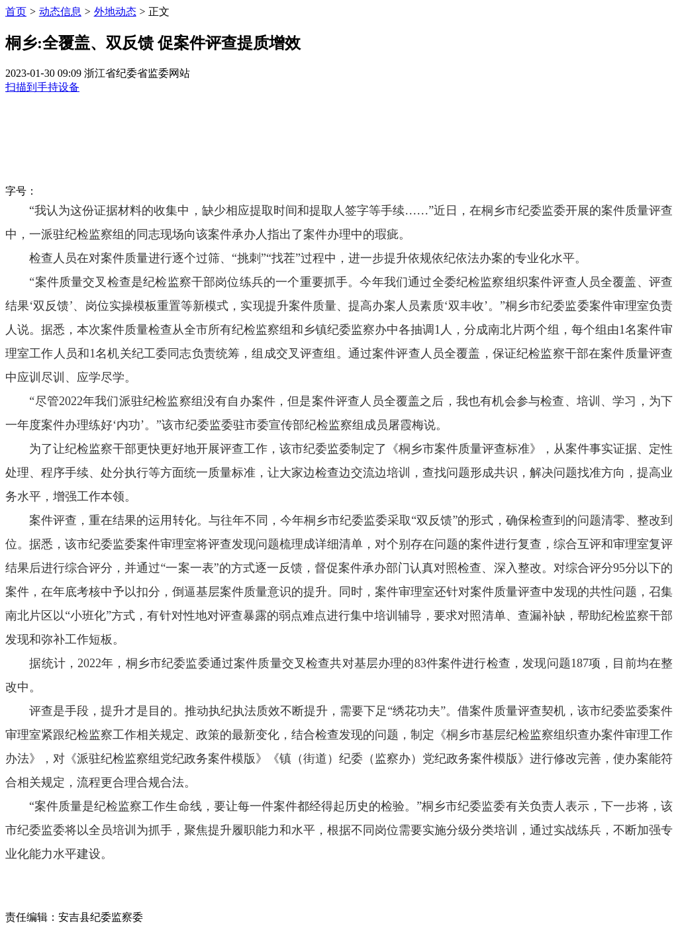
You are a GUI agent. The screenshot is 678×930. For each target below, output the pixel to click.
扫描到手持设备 (42, 87)
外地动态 (115, 11)
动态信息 (60, 11)
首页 (15, 11)
